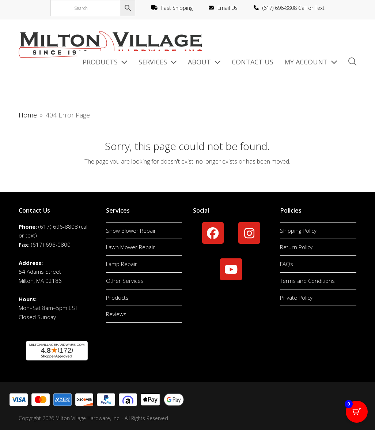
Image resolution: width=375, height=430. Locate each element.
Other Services (125, 280)
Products (117, 297)
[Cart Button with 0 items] (357, 412)
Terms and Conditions (307, 280)
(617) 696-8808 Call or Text (293, 7)
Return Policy (296, 247)
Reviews (116, 314)
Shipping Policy (298, 230)
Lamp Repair (121, 264)
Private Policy (296, 297)
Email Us (227, 7)
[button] (352, 62)
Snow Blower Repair (131, 230)
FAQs (286, 264)
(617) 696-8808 (58, 226)
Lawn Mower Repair (130, 247)
